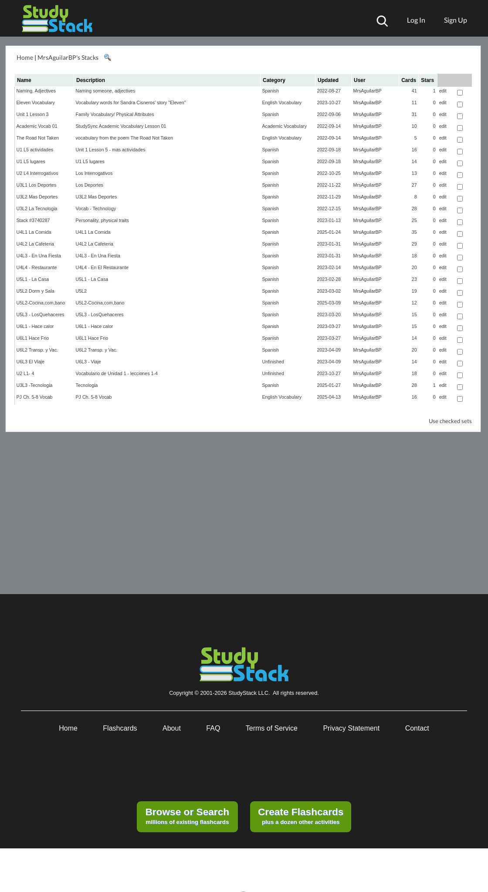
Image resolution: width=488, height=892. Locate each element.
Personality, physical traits (102, 220)
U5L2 (81, 291)
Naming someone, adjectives (106, 90)
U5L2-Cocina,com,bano (41, 302)
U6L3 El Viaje (30, 361)
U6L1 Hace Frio (33, 338)
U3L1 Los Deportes (37, 185)
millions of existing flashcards (187, 815)
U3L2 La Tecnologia (37, 208)
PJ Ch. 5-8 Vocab (35, 397)
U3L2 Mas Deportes (37, 196)
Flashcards (120, 728)
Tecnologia (87, 385)
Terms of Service (272, 728)
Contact (417, 728)
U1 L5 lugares (31, 161)
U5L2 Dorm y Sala (35, 291)
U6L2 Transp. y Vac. (37, 349)
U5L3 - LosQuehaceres (40, 314)
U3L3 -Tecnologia (35, 385)
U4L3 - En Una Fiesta (39, 255)
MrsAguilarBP (367, 90)
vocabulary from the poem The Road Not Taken (124, 137)
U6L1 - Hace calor (35, 326)
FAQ (213, 728)
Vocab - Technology (96, 208)
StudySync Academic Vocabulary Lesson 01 (121, 126)
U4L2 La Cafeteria (35, 243)
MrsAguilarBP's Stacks (67, 57)
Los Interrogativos (94, 173)
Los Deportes (89, 185)
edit (443, 90)
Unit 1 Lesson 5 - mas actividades (111, 149)
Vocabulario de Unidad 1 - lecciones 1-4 (117, 373)
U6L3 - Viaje (88, 361)
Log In (416, 20)
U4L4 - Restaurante (37, 267)
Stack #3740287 (33, 220)
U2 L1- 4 (25, 373)
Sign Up (455, 20)
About (172, 728)
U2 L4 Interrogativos (37, 173)
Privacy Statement (351, 728)
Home (25, 57)
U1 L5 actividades (35, 149)
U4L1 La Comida (34, 232)
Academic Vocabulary (284, 126)
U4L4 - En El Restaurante (102, 267)
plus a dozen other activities (300, 815)
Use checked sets (450, 421)
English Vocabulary (282, 102)
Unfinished (273, 361)
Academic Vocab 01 (37, 126)
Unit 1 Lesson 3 (33, 114)
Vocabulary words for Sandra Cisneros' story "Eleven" (131, 102)
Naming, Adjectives (36, 90)
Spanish (270, 90)
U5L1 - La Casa (33, 279)
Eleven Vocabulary (36, 102)
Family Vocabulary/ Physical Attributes (115, 114)
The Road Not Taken (38, 137)
